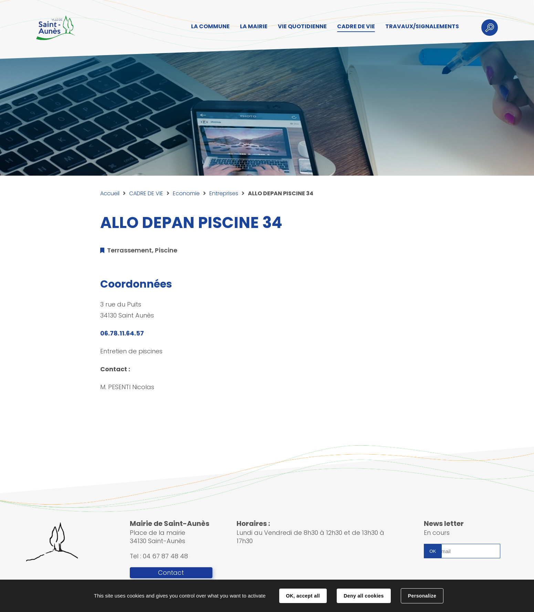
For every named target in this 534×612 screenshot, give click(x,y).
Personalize (422, 596)
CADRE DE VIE (146, 193)
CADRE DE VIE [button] (356, 26)
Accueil (109, 193)
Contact (171, 573)
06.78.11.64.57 (122, 333)
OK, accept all (303, 596)
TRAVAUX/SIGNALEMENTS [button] (422, 26)
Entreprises (223, 193)
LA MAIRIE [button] (254, 26)
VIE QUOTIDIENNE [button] (302, 26)
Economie (186, 193)
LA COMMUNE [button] (210, 26)
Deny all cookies (364, 596)
